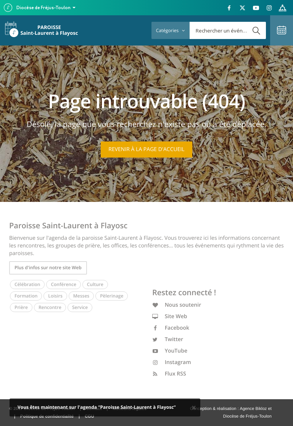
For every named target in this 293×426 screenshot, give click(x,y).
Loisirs (55, 296)
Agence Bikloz (253, 408)
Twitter (167, 339)
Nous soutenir (176, 305)
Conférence (63, 284)
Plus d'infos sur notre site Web (48, 267)
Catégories (170, 30)
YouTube (169, 350)
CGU (89, 416)
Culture (95, 284)
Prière (21, 307)
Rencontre (50, 307)
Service (80, 307)
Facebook (170, 328)
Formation (25, 296)
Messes (81, 296)
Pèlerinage (111, 296)
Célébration (27, 284)
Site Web (169, 316)
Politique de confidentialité (47, 416)
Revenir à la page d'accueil (146, 149)
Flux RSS (169, 373)
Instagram (171, 362)
